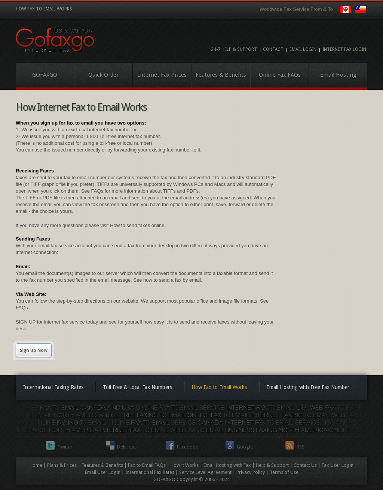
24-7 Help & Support (234, 49)
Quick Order (103, 74)
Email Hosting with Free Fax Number (307, 387)
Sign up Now (34, 350)
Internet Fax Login (344, 49)
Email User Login (102, 472)
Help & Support (272, 465)
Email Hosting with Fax (227, 465)
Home (36, 465)
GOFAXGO (44, 74)
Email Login (302, 49)
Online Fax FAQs (280, 74)
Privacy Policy (250, 472)
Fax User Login (337, 465)
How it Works (185, 465)
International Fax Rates (149, 472)
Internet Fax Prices (162, 74)
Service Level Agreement (205, 472)
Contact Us (305, 465)
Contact (273, 49)
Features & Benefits (221, 74)
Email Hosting (338, 74)
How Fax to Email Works (219, 387)
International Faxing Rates (53, 387)
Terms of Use (284, 472)
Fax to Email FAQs (147, 465)
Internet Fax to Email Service (55, 40)
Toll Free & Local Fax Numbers (137, 387)
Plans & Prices (62, 465)
